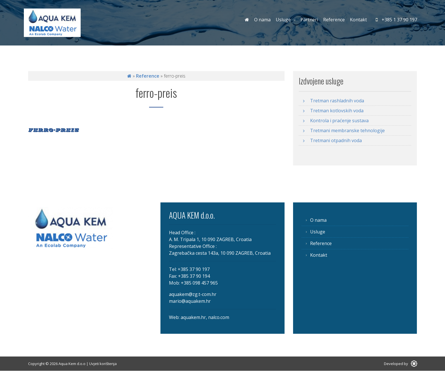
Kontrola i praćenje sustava (339, 120)
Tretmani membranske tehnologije (347, 130)
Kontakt (358, 19)
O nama (262, 19)
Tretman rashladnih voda (337, 101)
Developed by (400, 363)
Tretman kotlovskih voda (336, 110)
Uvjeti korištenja (103, 363)
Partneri (309, 19)
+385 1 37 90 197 (396, 19)
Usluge (283, 19)
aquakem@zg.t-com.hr (192, 294)
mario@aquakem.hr (190, 301)
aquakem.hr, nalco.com (205, 317)
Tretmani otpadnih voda (336, 140)
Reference (334, 19)
